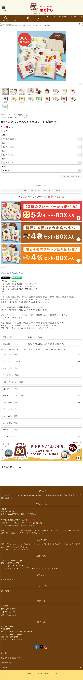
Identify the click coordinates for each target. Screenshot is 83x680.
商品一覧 (5, 18)
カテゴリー (41, 575)
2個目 (4, 143)
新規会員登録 (6, 591)
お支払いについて (8, 612)
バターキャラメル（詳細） (13, 382)
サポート (41, 601)
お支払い (41, 490)
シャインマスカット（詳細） (14, 396)
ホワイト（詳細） (10, 437)
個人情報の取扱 (7, 663)
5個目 (4, 167)
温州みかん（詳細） (11, 389)
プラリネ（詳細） (10, 409)
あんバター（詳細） (11, 355)
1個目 (4, 135)
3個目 (4, 151)
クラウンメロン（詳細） (12, 361)
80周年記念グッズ (13, 26)
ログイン (51, 17)
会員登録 (63, 17)
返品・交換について (9, 615)
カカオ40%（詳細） (11, 423)
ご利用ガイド (72, 495)
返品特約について (8, 267)
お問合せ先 (41, 556)
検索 (80, 24)
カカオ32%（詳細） (11, 416)
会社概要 (41, 622)
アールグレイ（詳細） (11, 375)
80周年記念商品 (7, 580)
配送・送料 (41, 504)
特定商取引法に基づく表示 (11, 658)
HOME (3, 26)
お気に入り (16, 18)
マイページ (28, 18)
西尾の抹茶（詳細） (11, 402)
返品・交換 (41, 539)
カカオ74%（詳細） (11, 430)
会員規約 (4, 668)
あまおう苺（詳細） (11, 368)
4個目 (4, 159)
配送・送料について (9, 609)
